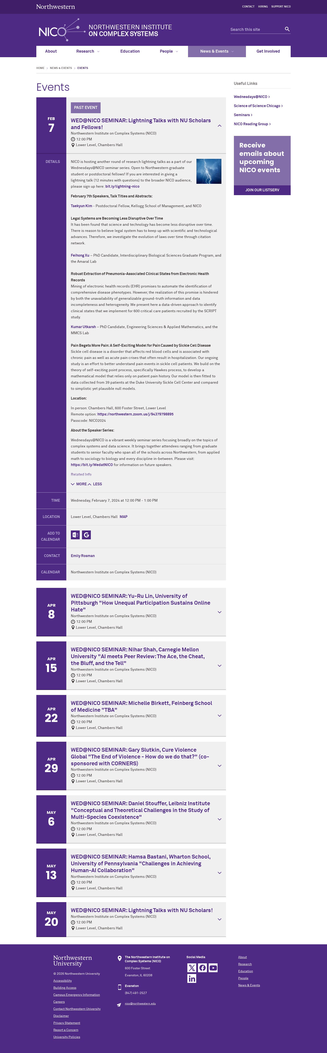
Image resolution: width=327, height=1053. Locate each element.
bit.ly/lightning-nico (122, 186)
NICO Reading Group (251, 124)
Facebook (202, 967)
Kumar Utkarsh (83, 327)
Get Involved (268, 51)
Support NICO (281, 6)
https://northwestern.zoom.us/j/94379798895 (135, 414)
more (79, 484)
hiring (263, 6)
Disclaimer (61, 1016)
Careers (59, 1002)
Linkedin (191, 978)
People (169, 51)
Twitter (191, 967)
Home (40, 68)
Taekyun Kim (81, 206)
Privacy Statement (66, 1023)
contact (248, 6)
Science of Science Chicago (257, 106)
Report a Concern (65, 1030)
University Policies (66, 1037)
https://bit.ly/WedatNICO (92, 465)
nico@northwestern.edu (140, 1003)
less (95, 484)
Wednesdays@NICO (250, 97)
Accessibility (62, 980)
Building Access (64, 987)
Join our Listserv (262, 190)
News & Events (217, 51)
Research (87, 51)
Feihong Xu (80, 255)
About (51, 51)
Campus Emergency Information (76, 995)
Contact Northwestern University (77, 1009)
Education (130, 51)
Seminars (242, 115)
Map (123, 517)
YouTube (213, 967)
